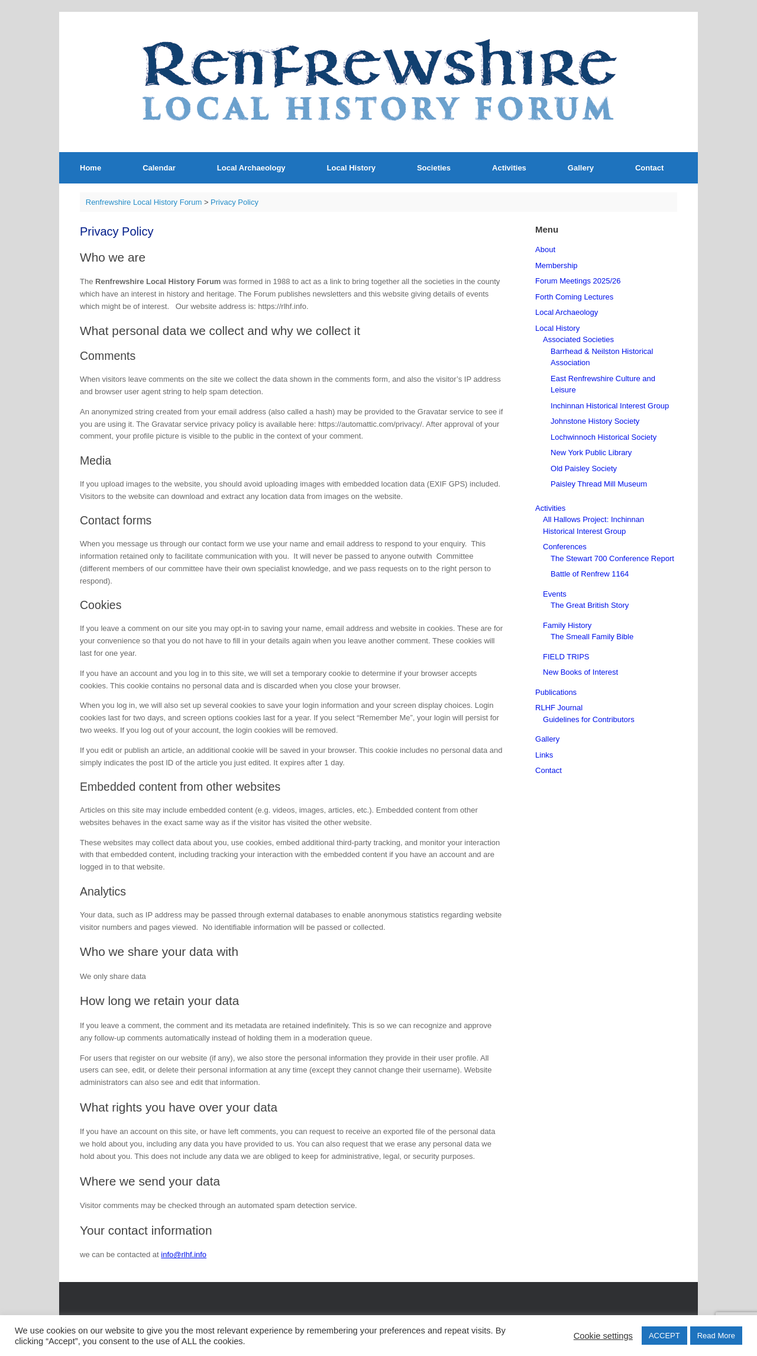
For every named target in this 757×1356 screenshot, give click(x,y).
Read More (716, 1335)
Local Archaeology (251, 167)
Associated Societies (578, 339)
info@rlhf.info (183, 1254)
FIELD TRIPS (566, 656)
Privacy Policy (234, 202)
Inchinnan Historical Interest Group (610, 405)
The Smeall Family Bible (592, 636)
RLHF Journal (559, 707)
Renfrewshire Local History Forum (144, 202)
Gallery (581, 167)
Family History (567, 625)
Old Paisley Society (584, 468)
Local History (351, 167)
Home (90, 167)
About (545, 249)
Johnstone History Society (595, 421)
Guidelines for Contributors (589, 719)
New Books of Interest (580, 672)
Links (544, 755)
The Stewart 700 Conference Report (612, 558)
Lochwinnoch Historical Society (603, 437)
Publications (556, 692)
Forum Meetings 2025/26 (578, 280)
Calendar (159, 167)
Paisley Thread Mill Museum (599, 483)
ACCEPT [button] (664, 1335)
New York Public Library (591, 452)
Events (555, 594)
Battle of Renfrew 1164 (590, 573)
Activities (509, 167)
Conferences (565, 546)
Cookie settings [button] (603, 1336)
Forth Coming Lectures (574, 296)
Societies (434, 167)
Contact (649, 167)
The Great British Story (590, 605)
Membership (556, 265)
